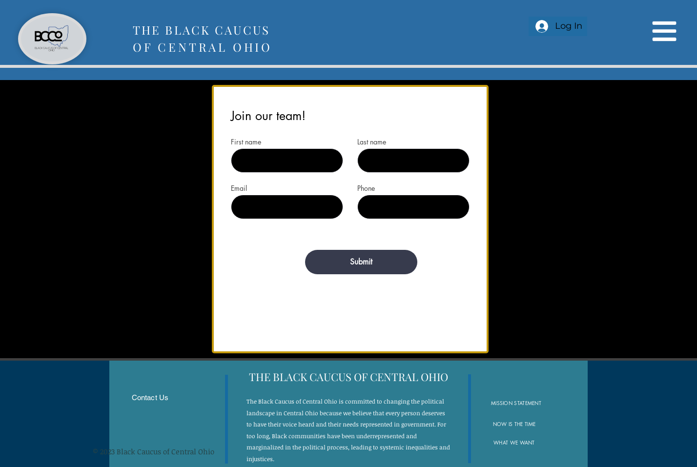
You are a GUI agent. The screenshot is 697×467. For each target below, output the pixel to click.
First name (246, 142)
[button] (663, 31)
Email (239, 188)
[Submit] (361, 262)
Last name (371, 142)
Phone (366, 188)
